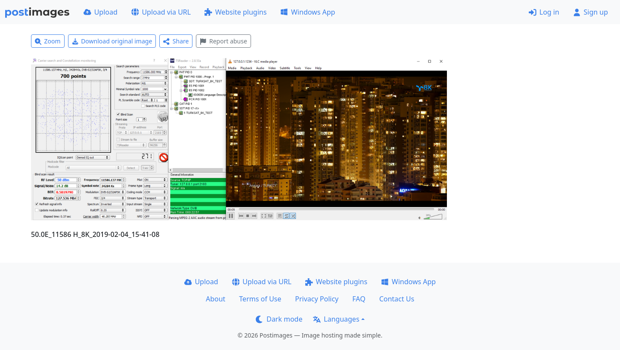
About (215, 299)
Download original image (112, 41)
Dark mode (279, 319)
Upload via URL (161, 12)
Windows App (307, 12)
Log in (544, 12)
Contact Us (396, 299)
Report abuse (223, 41)
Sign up (590, 12)
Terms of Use (260, 299)
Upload (101, 12)
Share (176, 41)
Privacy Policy (316, 299)
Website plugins (236, 12)
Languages (336, 319)
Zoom (48, 41)
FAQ (358, 299)
